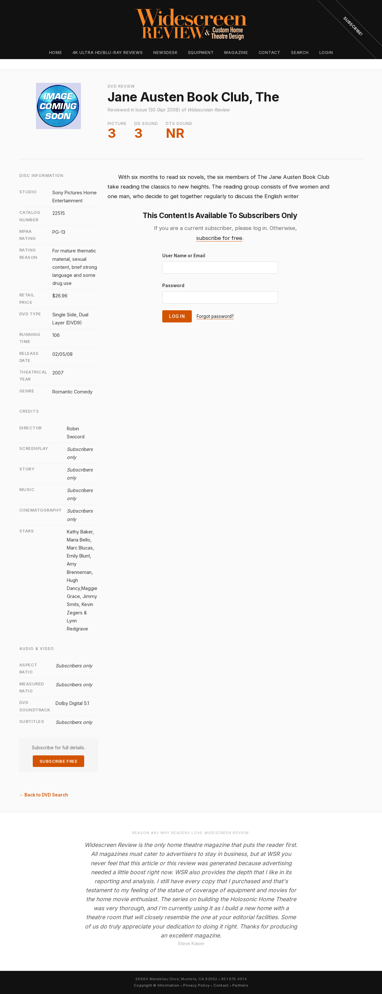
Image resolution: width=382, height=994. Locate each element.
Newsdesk (165, 52)
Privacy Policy (196, 985)
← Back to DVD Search (43, 794)
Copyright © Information (156, 985)
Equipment (201, 52)
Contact (269, 52)
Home (55, 52)
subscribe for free (219, 238)
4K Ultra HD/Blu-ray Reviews (108, 52)
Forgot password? (215, 316)
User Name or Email (183, 255)
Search (300, 52)
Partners (240, 985)
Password (173, 285)
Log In (177, 316)
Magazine (236, 52)
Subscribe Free (58, 761)
